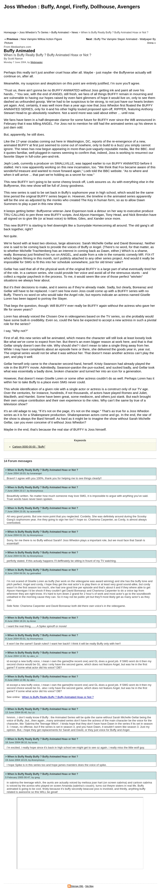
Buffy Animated (60, 32)
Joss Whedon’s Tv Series (33, 32)
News (74, 32)
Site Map (89, 886)
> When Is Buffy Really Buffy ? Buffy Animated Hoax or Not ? (41, 470)
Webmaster (37, 62)
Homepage (10, 32)
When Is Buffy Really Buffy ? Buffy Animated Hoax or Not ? (58, 697)
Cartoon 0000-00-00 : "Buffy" (28, 446)
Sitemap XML (75, 886)
